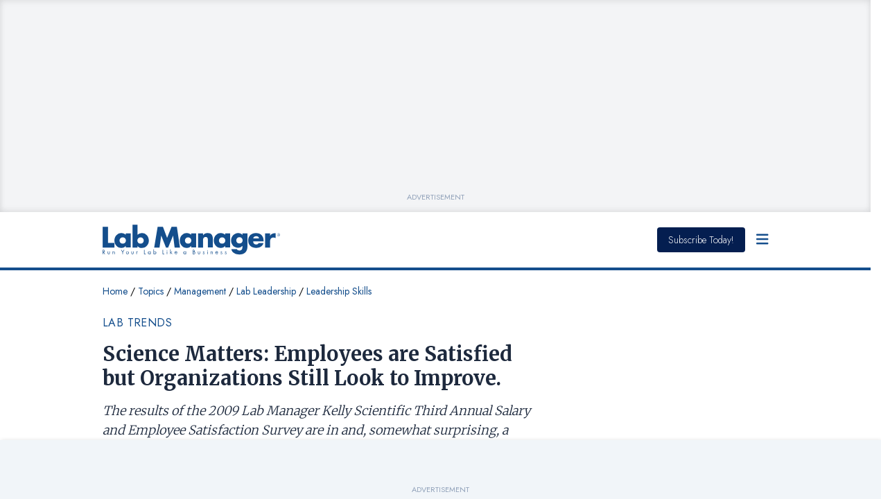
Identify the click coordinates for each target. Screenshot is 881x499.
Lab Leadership (266, 291)
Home (115, 291)
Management (200, 291)
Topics (151, 291)
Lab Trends (137, 323)
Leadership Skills (339, 291)
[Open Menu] (762, 240)
